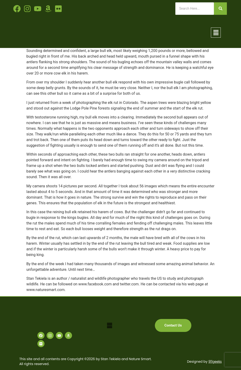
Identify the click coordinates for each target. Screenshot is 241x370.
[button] (216, 32)
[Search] (194, 8)
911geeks (215, 361)
